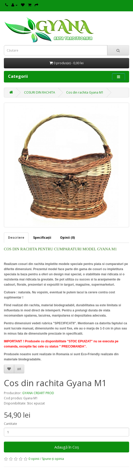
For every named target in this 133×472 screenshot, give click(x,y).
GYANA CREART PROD (38, 393)
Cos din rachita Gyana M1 (85, 92)
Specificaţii (42, 237)
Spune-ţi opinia (53, 459)
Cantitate (10, 423)
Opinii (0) (67, 237)
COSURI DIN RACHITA (39, 92)
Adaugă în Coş (66, 447)
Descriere (16, 237)
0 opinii (33, 459)
